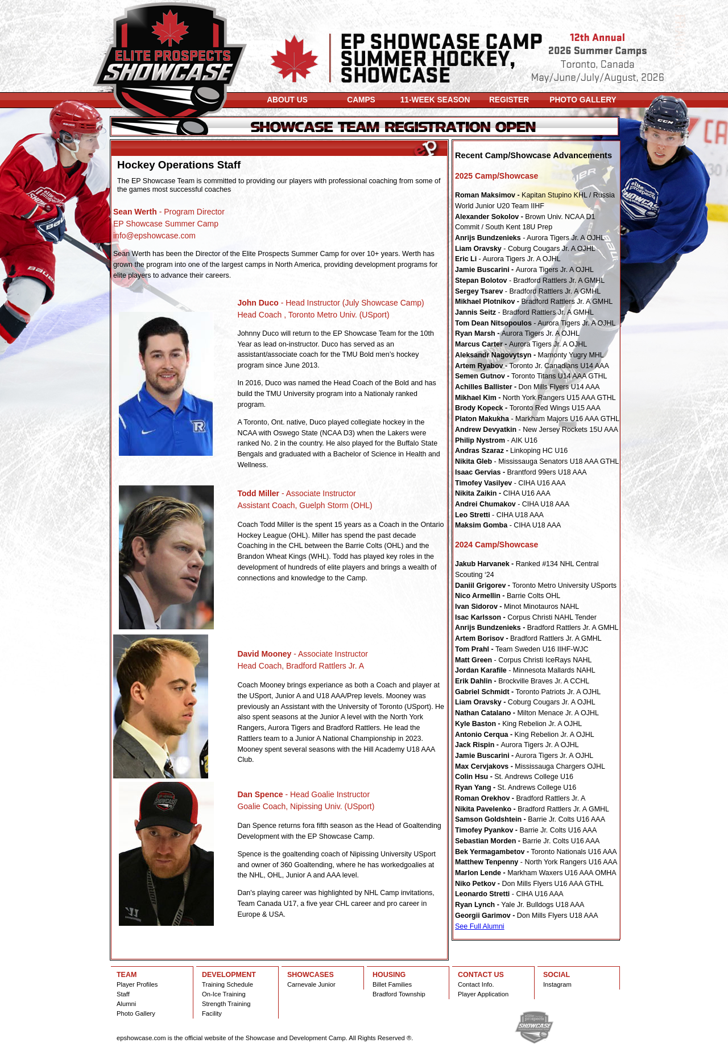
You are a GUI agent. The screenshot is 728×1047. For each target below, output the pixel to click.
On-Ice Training (224, 994)
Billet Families (392, 984)
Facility (212, 1013)
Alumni (126, 1003)
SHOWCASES (310, 975)
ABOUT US (287, 100)
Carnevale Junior (311, 984)
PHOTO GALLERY (582, 100)
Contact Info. (476, 984)
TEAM (126, 975)
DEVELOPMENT (229, 975)
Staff (123, 994)
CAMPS (361, 100)
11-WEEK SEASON (435, 100)
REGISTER (509, 100)
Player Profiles (137, 984)
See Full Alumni (479, 926)
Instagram (557, 984)
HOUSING (389, 975)
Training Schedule (227, 984)
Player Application (483, 994)
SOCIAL (556, 975)
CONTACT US (481, 975)
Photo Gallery (136, 1013)
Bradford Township (399, 994)
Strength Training (226, 1003)
